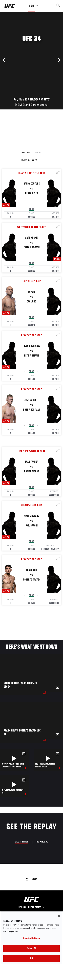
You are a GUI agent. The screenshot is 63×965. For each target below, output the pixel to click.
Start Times (21, 842)
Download (42, 842)
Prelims (38, 153)
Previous (5, 60)
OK (31, 958)
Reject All (31, 948)
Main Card (26, 153)
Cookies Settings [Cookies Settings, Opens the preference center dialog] (31, 938)
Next (58, 60)
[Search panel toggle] (58, 5)
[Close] (59, 916)
